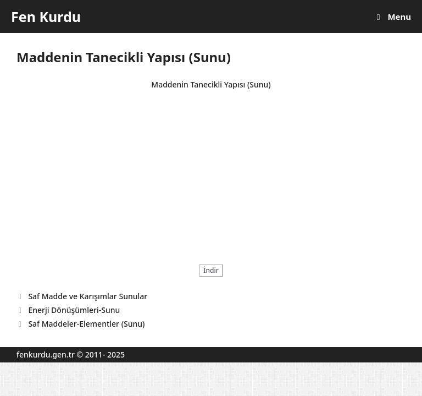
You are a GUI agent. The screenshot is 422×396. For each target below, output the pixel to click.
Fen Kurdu (46, 16)
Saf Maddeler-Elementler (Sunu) (86, 323)
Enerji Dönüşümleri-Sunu (74, 310)
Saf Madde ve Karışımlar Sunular (87, 296)
